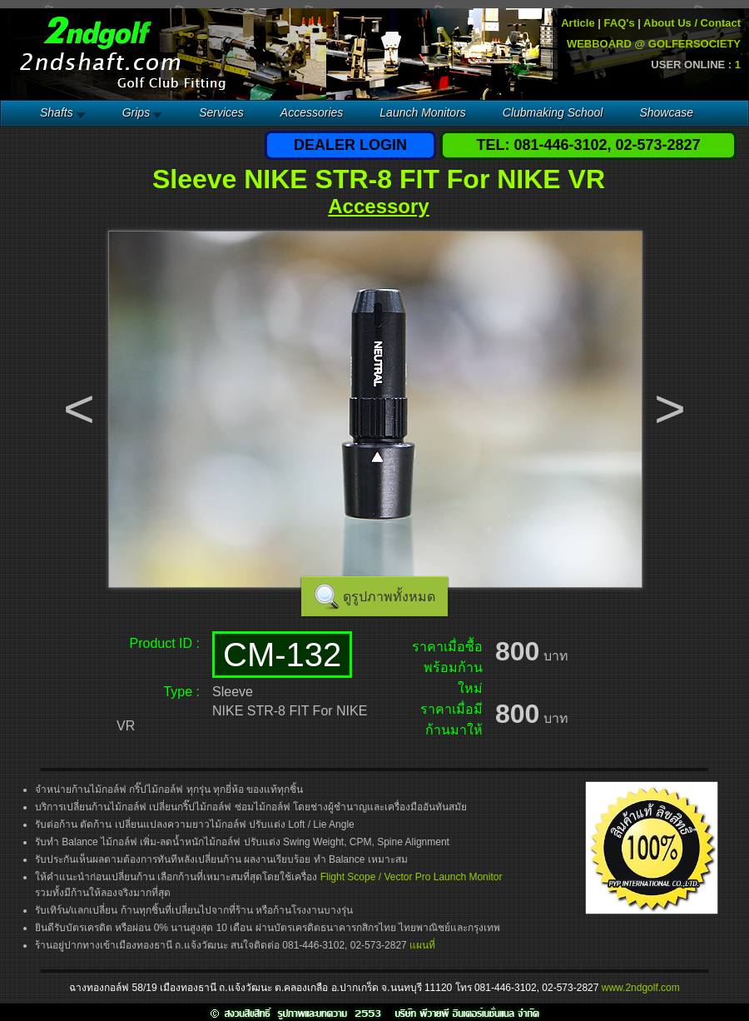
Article (577, 23)
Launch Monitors (422, 112)
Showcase (666, 112)
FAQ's (619, 23)
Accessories (311, 112)
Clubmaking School (553, 112)
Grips (136, 112)
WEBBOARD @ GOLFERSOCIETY (654, 43)
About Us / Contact (692, 23)
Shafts (56, 112)
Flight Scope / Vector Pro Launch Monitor (411, 877)
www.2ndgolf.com (641, 988)
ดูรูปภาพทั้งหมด (389, 597)
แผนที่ (422, 945)
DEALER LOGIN (350, 145)
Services (221, 112)
